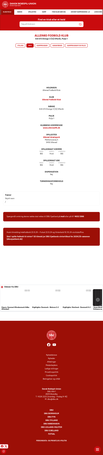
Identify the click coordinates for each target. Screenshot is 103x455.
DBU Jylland (51, 420)
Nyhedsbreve (51, 355)
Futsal (51, 434)
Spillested (51, 135)
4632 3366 (79, 217)
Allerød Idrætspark (51, 137)
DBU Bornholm (51, 414)
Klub (51, 97)
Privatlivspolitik (51, 372)
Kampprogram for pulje (76, 45)
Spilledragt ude (51, 161)
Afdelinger (51, 362)
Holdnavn (51, 88)
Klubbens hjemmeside (51, 125)
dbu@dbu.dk (52, 399)
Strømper (61, 151)
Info (30, 45)
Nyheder (51, 358)
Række (51, 107)
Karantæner (57, 45)
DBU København (51, 424)
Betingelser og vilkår (51, 379)
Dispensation (51, 172)
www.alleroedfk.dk (51, 128)
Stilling (20, 45)
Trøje (41, 151)
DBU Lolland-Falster (51, 427)
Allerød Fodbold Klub (51, 100)
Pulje (51, 116)
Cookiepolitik (51, 376)
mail (63, 217)
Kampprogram (42, 45)
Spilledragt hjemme (51, 149)
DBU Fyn (51, 417)
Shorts (51, 151)
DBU (51, 410)
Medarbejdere (51, 365)
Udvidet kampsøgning (80, 12)
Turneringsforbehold (51, 181)
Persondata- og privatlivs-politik (51, 441)
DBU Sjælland (51, 431)
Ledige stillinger (51, 369)
